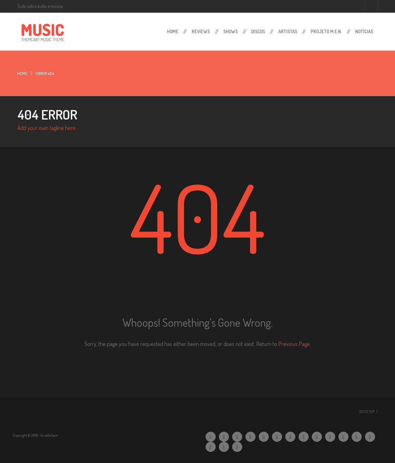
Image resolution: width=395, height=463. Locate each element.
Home (172, 31)
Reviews (201, 31)
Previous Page (294, 343)
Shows (230, 31)
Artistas (287, 31)
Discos (258, 31)
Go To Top (366, 411)
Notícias (364, 31)
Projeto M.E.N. (326, 31)
